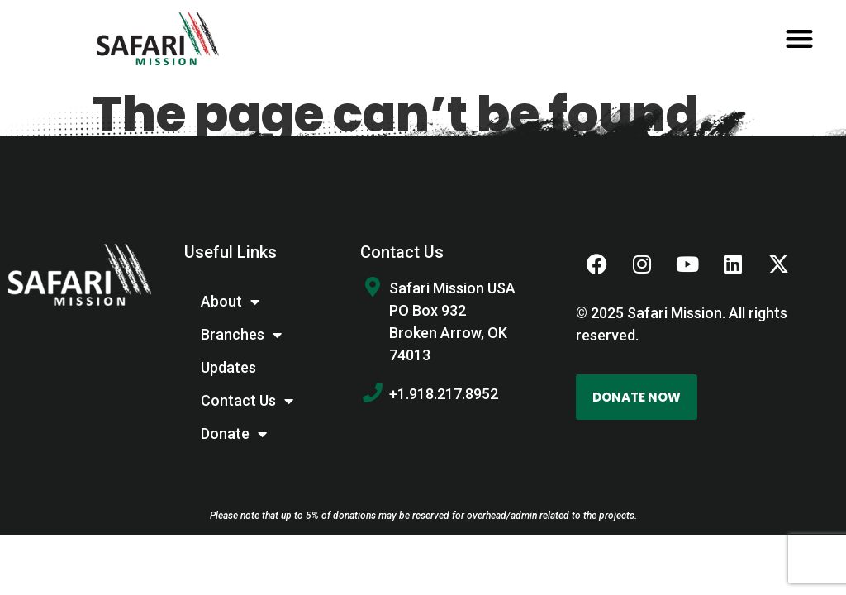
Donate (234, 434)
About (230, 301)
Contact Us (247, 400)
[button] (799, 39)
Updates (228, 367)
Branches (241, 334)
